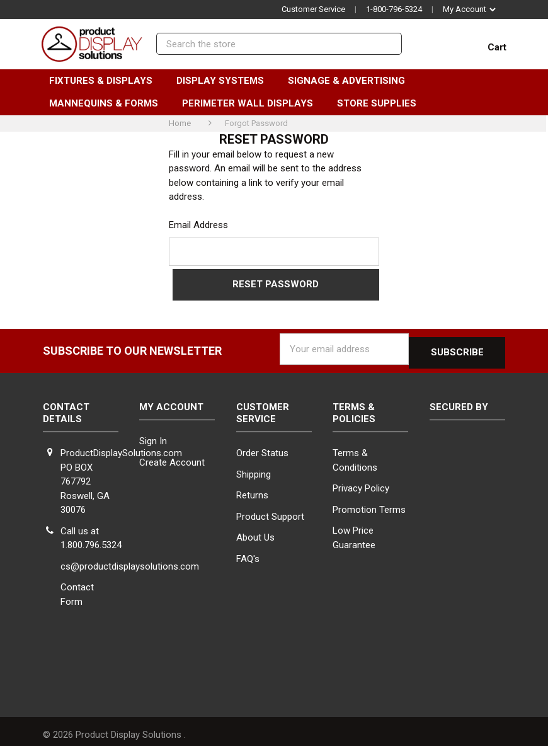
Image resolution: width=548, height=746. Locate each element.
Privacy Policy (361, 481)
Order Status (262, 446)
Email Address (198, 225)
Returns (252, 488)
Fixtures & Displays (106, 80)
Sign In (153, 434)
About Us (255, 530)
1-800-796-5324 (394, 9)
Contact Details (66, 406)
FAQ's (248, 552)
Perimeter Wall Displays (253, 103)
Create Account (172, 455)
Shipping (253, 467)
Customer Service (313, 9)
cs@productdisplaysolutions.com (129, 559)
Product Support (270, 509)
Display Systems (225, 80)
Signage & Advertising (352, 80)
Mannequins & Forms (109, 103)
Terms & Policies (354, 406)
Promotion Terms (369, 502)
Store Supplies (382, 103)
